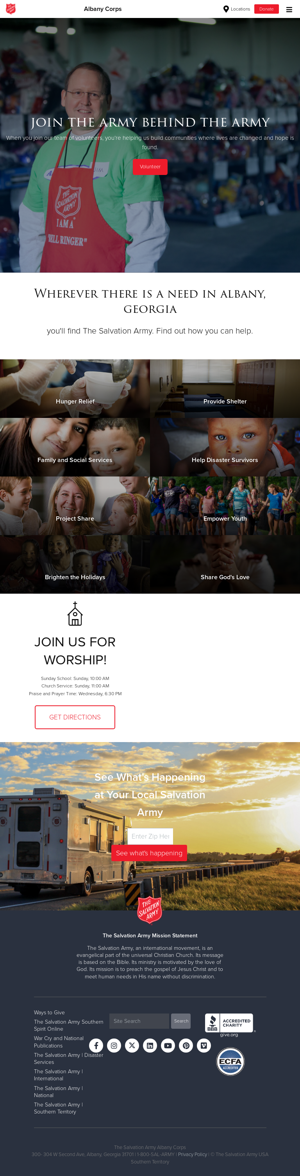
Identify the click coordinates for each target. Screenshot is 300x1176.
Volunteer (150, 167)
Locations (236, 9)
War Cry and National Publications (59, 1042)
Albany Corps (103, 9)
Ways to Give (49, 1012)
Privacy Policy (192, 1154)
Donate (266, 9)
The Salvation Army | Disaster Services (68, 1058)
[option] (150, 145)
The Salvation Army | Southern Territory (58, 1108)
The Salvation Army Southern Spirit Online (69, 1025)
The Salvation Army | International (58, 1075)
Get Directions (75, 717)
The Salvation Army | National (58, 1092)
